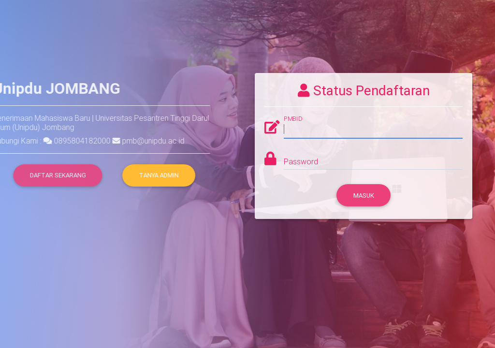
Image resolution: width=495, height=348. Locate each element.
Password (301, 161)
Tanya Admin (158, 175)
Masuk (363, 195)
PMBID (293, 119)
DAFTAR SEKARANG (49, 175)
